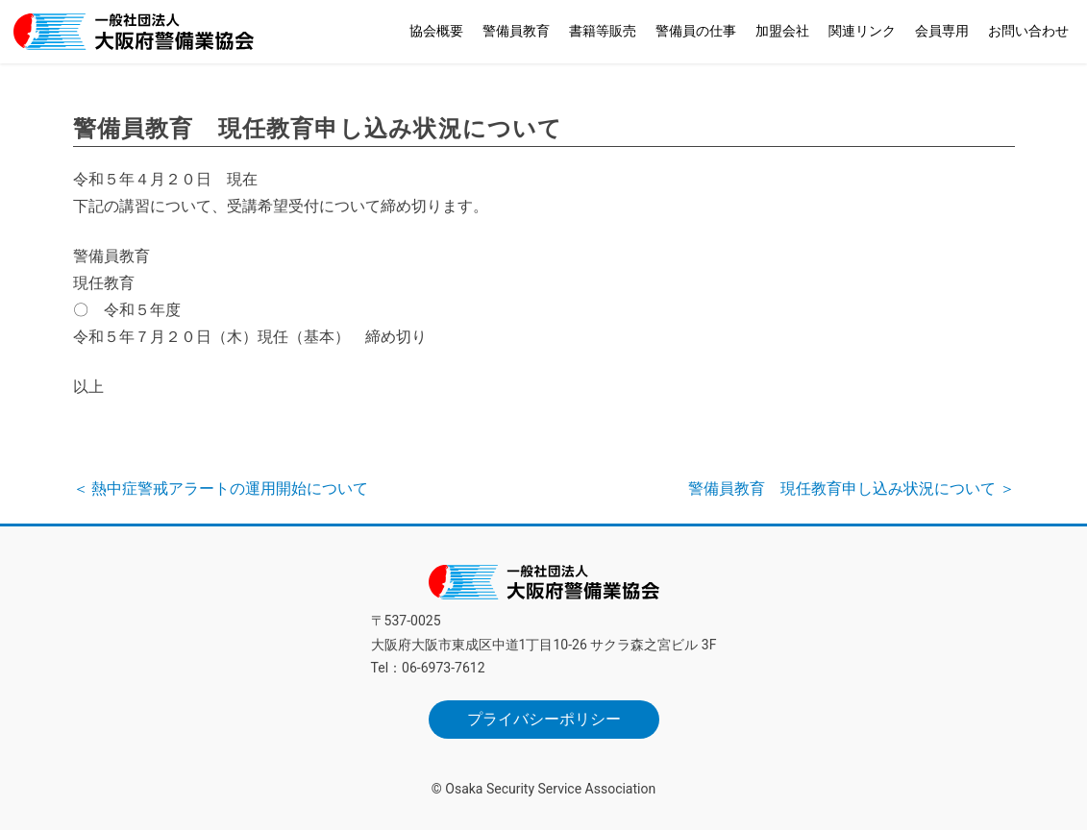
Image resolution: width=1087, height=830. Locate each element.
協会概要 (436, 30)
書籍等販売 (602, 30)
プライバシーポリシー (544, 719)
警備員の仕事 (695, 30)
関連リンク (862, 30)
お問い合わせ (1028, 30)
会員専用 (942, 30)
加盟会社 (782, 30)
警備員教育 (516, 30)
